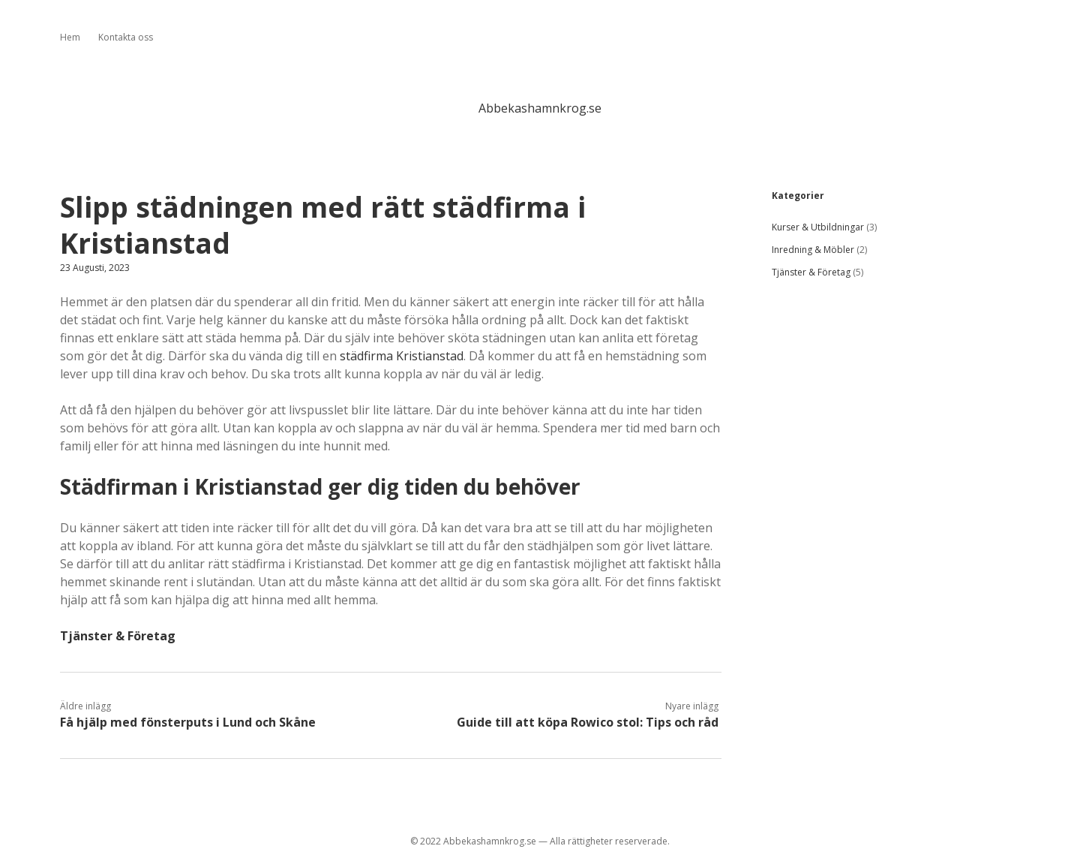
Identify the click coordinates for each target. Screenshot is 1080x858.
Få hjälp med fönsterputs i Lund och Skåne (188, 722)
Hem (70, 37)
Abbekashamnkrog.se (540, 108)
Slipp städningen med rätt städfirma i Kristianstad (323, 225)
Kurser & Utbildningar (818, 227)
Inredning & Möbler (813, 249)
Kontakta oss (125, 37)
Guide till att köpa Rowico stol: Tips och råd (587, 722)
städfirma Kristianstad (402, 356)
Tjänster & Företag (118, 636)
